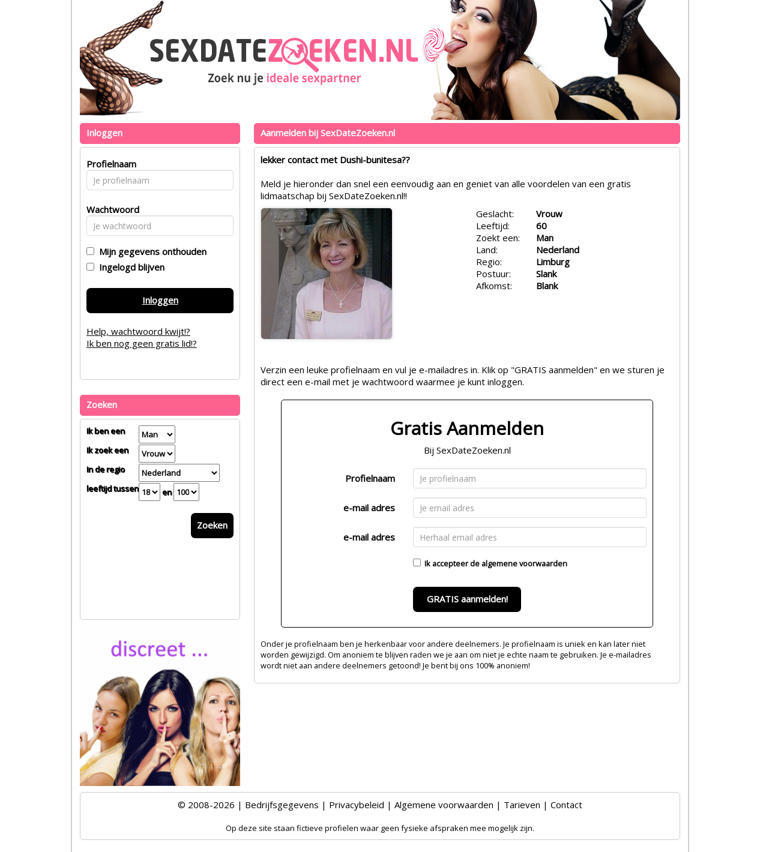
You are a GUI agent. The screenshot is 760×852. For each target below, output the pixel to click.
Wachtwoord (109, 209)
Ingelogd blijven (129, 267)
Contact (566, 805)
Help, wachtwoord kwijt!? (138, 331)
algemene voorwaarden (524, 563)
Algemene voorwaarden (443, 805)
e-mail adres (369, 508)
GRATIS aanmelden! (467, 599)
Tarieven (522, 805)
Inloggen (160, 300)
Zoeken (212, 525)
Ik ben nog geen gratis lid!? (141, 343)
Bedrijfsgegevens (282, 805)
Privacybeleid (356, 805)
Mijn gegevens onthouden (150, 251)
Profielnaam (370, 478)
